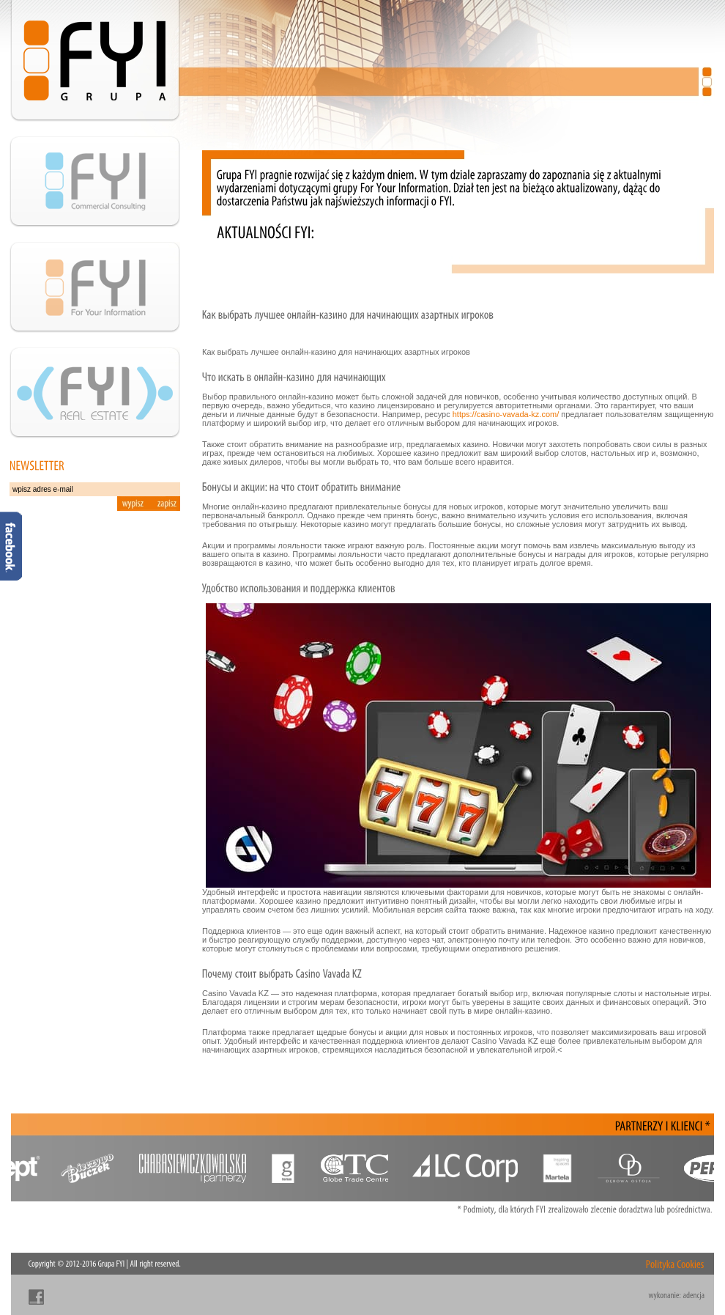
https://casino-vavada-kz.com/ (506, 414)
